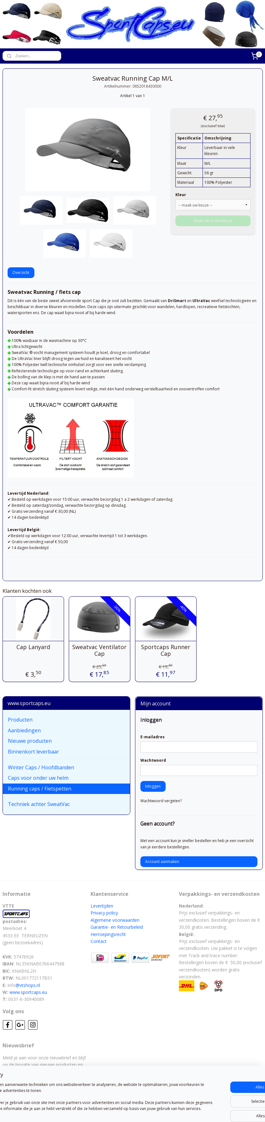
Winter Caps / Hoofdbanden (41, 767)
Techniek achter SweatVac (39, 804)
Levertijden (102, 906)
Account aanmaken (162, 861)
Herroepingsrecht (108, 934)
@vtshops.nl (27, 985)
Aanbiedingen (24, 730)
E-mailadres (152, 737)
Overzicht (20, 272)
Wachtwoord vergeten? (161, 800)
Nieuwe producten (30, 740)
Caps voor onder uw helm (38, 777)
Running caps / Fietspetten (39, 788)
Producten (20, 719)
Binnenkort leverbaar (33, 751)
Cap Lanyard (33, 646)
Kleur (180, 194)
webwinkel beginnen (144, 1110)
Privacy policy (104, 913)
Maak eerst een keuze (213, 220)
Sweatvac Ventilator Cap (99, 650)
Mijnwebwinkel (199, 1110)
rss (120, 1110)
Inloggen (153, 786)
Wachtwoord (153, 760)
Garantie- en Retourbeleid (117, 927)
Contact (99, 941)
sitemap (107, 1110)
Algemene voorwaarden (115, 920)
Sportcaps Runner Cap (165, 650)
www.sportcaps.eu (28, 992)
